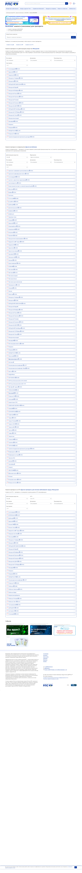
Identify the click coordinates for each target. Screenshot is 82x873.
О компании (45, 653)
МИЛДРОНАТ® (12, 130)
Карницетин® (12, 257)
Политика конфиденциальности (61, 677)
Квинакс (10, 260)
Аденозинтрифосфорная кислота (16, 174)
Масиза (10, 291)
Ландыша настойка (13, 533)
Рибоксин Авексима (13, 589)
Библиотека (72, 8)
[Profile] (74, 3)
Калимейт (11, 235)
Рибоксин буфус (12, 592)
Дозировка (33, 58)
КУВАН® (10, 266)
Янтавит (10, 476)
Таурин (10, 418)
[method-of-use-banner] (22, 20)
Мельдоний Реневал (13, 100)
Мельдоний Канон (13, 93)
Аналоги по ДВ (10, 44)
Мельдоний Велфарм (13, 90)
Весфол (10, 192)
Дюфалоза (11, 211)
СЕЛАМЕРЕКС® (12, 411)
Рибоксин (11, 586)
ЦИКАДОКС (11, 608)
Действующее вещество (12, 155)
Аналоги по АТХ (29, 44)
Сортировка (9, 63)
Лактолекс (11, 269)
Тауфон (10, 433)
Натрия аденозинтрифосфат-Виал (17, 368)
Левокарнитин (12, 285)
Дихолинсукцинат (13, 208)
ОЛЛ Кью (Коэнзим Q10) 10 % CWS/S (17, 380)
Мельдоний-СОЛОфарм (14, 112)
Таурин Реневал (12, 421)
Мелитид (10, 294)
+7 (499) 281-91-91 (48, 666)
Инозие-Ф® (11, 524)
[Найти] (66, 3)
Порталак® (11, 393)
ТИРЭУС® (11, 445)
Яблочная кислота (12, 473)
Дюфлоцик (11, 214)
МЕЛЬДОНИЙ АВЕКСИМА (15, 84)
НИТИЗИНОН (12, 377)
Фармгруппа (33, 155)
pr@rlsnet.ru (47, 668)
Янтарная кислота (12, 479)
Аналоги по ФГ (19, 44)
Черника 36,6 (11, 458)
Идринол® (11, 72)
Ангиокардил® (12, 69)
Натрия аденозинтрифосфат (15, 365)
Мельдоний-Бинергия (14, 103)
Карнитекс (11, 248)
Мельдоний (11, 81)
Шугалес (10, 461)
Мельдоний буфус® (13, 87)
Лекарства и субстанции (12, 8)
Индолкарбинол (12, 226)
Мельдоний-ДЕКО (13, 106)
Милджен (10, 124)
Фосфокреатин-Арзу (13, 455)
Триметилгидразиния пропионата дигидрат (19, 137)
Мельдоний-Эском (13, 115)
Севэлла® (10, 408)
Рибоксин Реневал (13, 598)
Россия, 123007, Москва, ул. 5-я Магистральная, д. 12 (55, 669)
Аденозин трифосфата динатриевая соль (18, 170)
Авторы (45, 661)
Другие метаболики (20, 12)
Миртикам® (11, 356)
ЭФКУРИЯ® (11, 470)
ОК (75, 867)
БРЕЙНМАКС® (12, 515)
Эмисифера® (11, 464)
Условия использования (48, 677)
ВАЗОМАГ (27, 12)
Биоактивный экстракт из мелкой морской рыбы (20, 186)
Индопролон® (12, 229)
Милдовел (11, 127)
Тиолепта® (11, 439)
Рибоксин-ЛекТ (12, 601)
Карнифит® (11, 254)
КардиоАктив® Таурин (14, 241)
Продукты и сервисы (51, 8)
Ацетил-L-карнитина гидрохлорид (17, 180)
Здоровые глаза (12, 217)
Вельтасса (11, 189)
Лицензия (45, 658)
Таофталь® (11, 414)
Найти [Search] (73, 37)
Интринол (11, 232)
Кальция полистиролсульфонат (16, 238)
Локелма (10, 288)
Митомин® (11, 362)
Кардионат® (11, 75)
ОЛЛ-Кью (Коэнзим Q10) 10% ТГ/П (17, 384)
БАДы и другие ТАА (25, 8)
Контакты (45, 655)
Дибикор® (11, 204)
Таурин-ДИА (11, 427)
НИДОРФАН (11, 374)
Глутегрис (10, 195)
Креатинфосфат (12, 263)
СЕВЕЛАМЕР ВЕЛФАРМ (14, 405)
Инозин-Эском (12, 527)
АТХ (31, 496)
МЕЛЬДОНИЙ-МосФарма (14, 109)
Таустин (10, 430)
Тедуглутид (11, 436)
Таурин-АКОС (12, 424)
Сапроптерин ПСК (12, 402)
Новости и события (62, 8)
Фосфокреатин (12, 452)
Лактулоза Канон (12, 279)
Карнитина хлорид (13, 251)
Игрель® (10, 220)
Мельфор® (11, 121)
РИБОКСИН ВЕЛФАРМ (14, 595)
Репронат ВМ (11, 133)
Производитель (58, 58)
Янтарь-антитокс (12, 482)
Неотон (10, 371)
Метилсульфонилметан (14, 343)
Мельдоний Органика (13, 96)
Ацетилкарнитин (12, 183)
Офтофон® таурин (13, 387)
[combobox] (45, 3)
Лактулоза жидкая (12, 275)
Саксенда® (11, 399)
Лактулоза (11, 272)
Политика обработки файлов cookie (50, 679)
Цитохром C (11, 611)
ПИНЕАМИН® (12, 390)
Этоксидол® (11, 614)
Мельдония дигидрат (13, 118)
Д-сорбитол (11, 201)
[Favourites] (70, 3)
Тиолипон (11, 442)
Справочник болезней (38, 8)
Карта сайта (45, 656)
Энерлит (10, 467)
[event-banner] (65, 630)
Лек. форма (9, 58)
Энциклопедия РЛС (10, 12)
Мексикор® (11, 537)
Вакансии (45, 660)
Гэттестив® (11, 198)
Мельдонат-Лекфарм (13, 78)
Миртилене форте (13, 359)
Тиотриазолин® (12, 604)
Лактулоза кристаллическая (15, 282)
